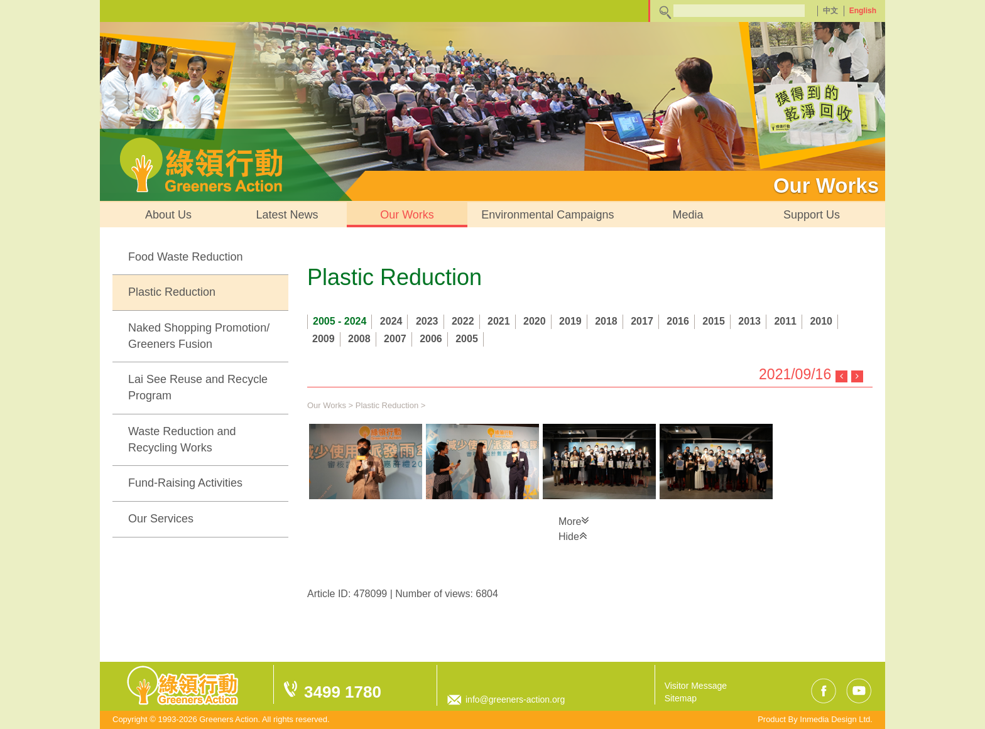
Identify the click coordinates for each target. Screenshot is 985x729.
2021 (498, 321)
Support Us (811, 214)
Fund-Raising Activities (185, 483)
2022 (463, 321)
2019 (570, 321)
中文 (830, 10)
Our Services (160, 518)
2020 (534, 321)
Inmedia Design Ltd (835, 719)
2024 (391, 321)
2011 (785, 321)
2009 (323, 338)
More (573, 520)
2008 (359, 338)
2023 (427, 321)
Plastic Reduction (171, 292)
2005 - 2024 (339, 321)
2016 (678, 321)
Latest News (287, 214)
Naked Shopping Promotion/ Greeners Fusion (198, 335)
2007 (395, 338)
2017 (642, 321)
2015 (713, 321)
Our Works (407, 214)
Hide (572, 535)
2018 (606, 321)
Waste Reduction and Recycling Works (182, 439)
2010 (821, 321)
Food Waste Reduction (185, 257)
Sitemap (681, 698)
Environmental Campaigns (547, 214)
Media (687, 214)
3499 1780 (342, 692)
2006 (431, 338)
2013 (749, 321)
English (862, 10)
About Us (168, 214)
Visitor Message (696, 686)
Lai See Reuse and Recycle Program (198, 387)
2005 (466, 338)
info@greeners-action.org (515, 699)
